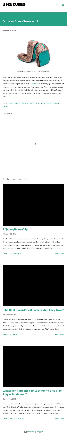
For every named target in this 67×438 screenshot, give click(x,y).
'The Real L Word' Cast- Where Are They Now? (33, 310)
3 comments (15, 334)
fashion (24, 103)
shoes (42, 103)
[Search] (57, 4)
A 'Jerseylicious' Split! (17, 229)
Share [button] (5, 107)
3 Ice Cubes (14, 5)
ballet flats (14, 103)
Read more (59, 254)
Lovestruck (34, 84)
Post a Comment (17, 419)
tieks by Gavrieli (53, 103)
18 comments (15, 254)
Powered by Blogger (33, 432)
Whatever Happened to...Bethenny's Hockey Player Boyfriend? (32, 392)
